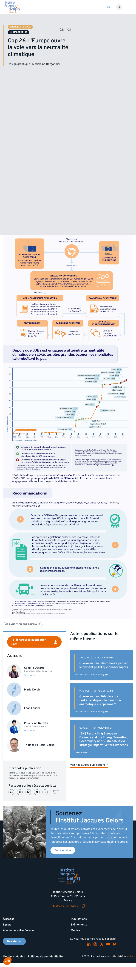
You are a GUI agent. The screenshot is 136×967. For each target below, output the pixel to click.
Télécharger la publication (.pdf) (34, 642)
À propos (8, 919)
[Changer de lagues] (109, 7)
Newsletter (14, 941)
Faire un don (63, 850)
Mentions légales (14, 956)
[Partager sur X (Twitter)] (20, 792)
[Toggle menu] (129, 7)
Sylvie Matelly (80, 752)
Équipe (7, 925)
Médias (75, 930)
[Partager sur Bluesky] (28, 792)
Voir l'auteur (30, 675)
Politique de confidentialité (45, 956)
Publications (79, 919)
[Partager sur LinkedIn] (11, 792)
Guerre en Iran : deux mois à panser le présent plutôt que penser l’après (103, 665)
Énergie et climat (20, 26)
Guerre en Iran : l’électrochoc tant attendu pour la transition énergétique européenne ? (100, 700)
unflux (130, 956)
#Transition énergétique (22, 624)
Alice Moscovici (81, 674)
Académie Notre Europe (18, 930)
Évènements (79, 925)
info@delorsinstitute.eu (68, 906)
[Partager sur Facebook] (37, 792)
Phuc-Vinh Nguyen (99, 674)
